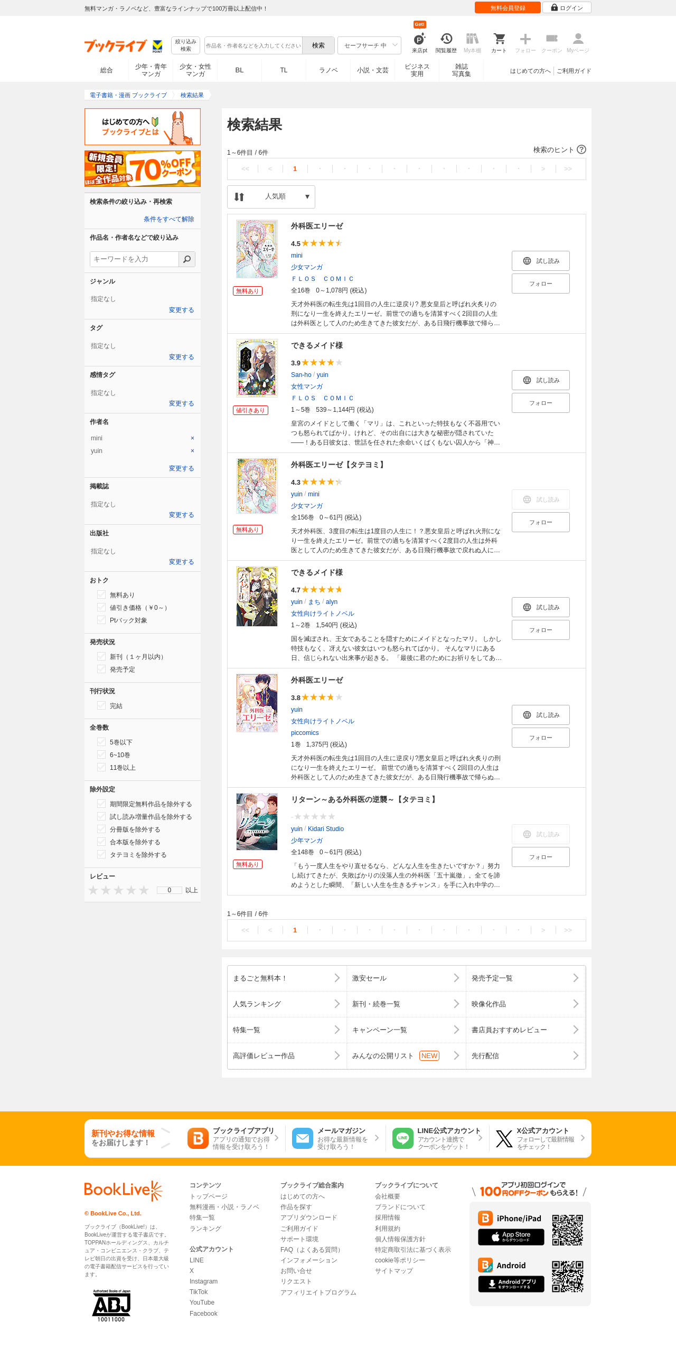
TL (283, 70)
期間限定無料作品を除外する (144, 803)
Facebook (204, 1313)
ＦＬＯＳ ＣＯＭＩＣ (322, 278)
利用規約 (387, 1228)
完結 (110, 705)
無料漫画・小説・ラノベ (224, 1207)
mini (297, 255)
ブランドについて (400, 1207)
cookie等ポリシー (400, 1260)
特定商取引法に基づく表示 (413, 1249)
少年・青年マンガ (151, 70)
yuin (322, 375)
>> (568, 169)
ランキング (205, 1228)
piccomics (305, 733)
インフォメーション (308, 1260)
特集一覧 (202, 1217)
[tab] (142, 438)
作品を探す (296, 1207)
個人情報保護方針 (400, 1239)
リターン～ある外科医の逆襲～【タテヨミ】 (365, 799)
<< (245, 169)
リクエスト (296, 1281)
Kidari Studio (326, 829)
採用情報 (387, 1217)
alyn (331, 602)
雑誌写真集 (461, 70)
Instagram (204, 1281)
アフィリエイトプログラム (318, 1292)
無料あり (116, 594)
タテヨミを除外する (132, 854)
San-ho (301, 375)
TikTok (199, 1292)
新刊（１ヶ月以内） (132, 656)
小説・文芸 (373, 70)
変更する (181, 310)
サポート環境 (299, 1239)
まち (314, 602)
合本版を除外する (129, 841)
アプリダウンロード (308, 1217)
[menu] (169, 890)
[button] (406, 150)
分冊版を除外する (129, 829)
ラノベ (328, 70)
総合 (106, 70)
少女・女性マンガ (195, 70)
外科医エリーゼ (317, 226)
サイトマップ (394, 1271)
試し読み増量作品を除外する (144, 816)
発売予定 (116, 669)
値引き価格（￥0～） (134, 607)
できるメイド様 (317, 345)
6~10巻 (113, 754)
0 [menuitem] (170, 890)
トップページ (209, 1196)
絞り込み (185, 46)
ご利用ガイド (574, 71)
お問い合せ (296, 1271)
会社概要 (387, 1196)
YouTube (202, 1302)
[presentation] (90, 890)
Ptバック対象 (122, 620)
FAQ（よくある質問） (312, 1249)
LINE (197, 1260)
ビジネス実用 (417, 70)
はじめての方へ (530, 71)
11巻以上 (116, 767)
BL (240, 70)
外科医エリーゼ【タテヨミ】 (339, 464)
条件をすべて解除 (169, 219)
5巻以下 (115, 742)
